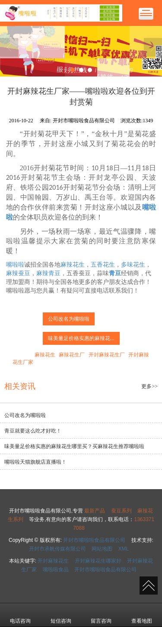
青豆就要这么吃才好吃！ (32, 431)
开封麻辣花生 (53, 561)
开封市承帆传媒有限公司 (57, 549)
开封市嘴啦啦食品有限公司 (94, 540)
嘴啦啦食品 (56, 570)
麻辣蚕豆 (18, 273)
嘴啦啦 (15, 264)
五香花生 (103, 264)
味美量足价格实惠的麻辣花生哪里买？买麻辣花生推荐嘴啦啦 (74, 446)
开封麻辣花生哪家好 (98, 561)
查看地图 (141, 615)
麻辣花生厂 (72, 355)
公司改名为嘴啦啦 (68, 319)
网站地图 (102, 549)
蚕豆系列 (121, 511)
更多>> (149, 386)
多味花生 (133, 264)
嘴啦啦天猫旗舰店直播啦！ (35, 462)
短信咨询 (61, 615)
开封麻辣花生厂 (107, 355)
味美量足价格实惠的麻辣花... (81, 338)
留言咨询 (101, 615)
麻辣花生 (72, 264)
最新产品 (94, 511)
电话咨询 (20, 615)
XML (123, 549)
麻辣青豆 (48, 273)
